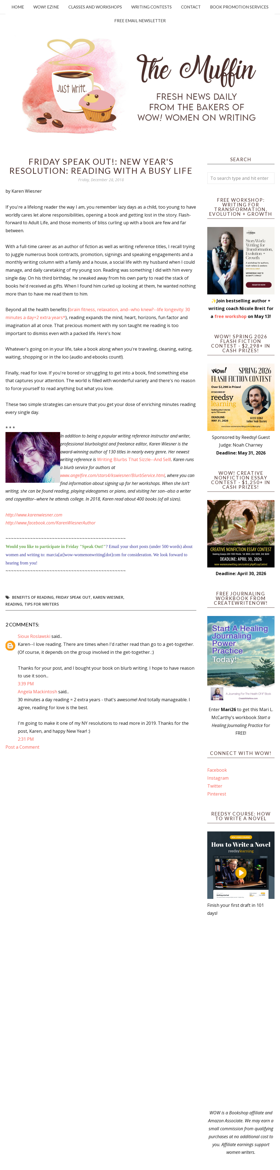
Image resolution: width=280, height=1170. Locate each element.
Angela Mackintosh (37, 692)
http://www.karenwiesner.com (33, 515)
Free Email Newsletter (140, 20)
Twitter (214, 786)
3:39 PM (26, 684)
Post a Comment (22, 747)
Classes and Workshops (95, 6)
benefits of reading (33, 597)
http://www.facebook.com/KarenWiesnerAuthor (50, 523)
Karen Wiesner (108, 597)
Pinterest (216, 794)
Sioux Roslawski (34, 636)
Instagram (218, 778)
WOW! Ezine (46, 6)
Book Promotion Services (239, 6)
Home (17, 6)
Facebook (217, 770)
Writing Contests (151, 6)
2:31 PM (26, 739)
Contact (191, 6)
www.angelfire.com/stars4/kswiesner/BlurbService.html (112, 475)
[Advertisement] (241, 1013)
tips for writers (41, 604)
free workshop (230, 316)
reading (13, 604)
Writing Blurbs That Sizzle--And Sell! (134, 459)
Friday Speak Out (73, 597)
